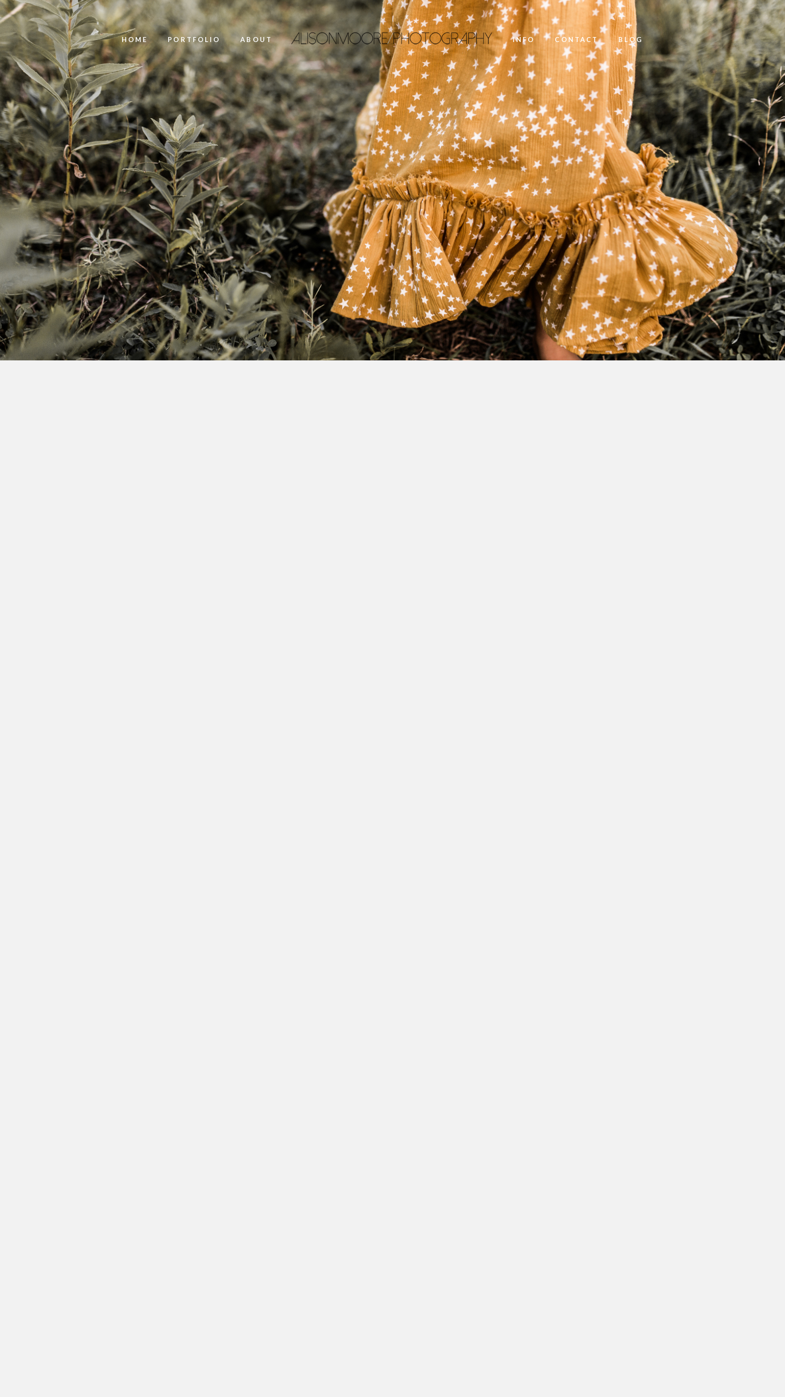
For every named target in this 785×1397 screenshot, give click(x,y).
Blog (630, 40)
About (256, 40)
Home (135, 40)
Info (524, 40)
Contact (576, 40)
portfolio (194, 40)
